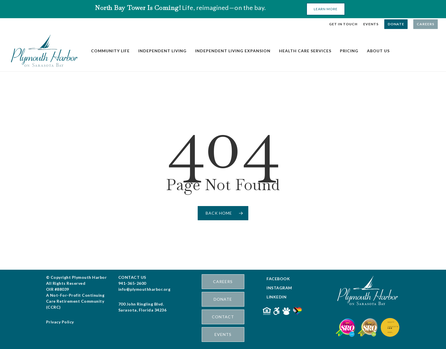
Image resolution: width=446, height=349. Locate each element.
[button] (325, 9)
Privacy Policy (60, 321)
